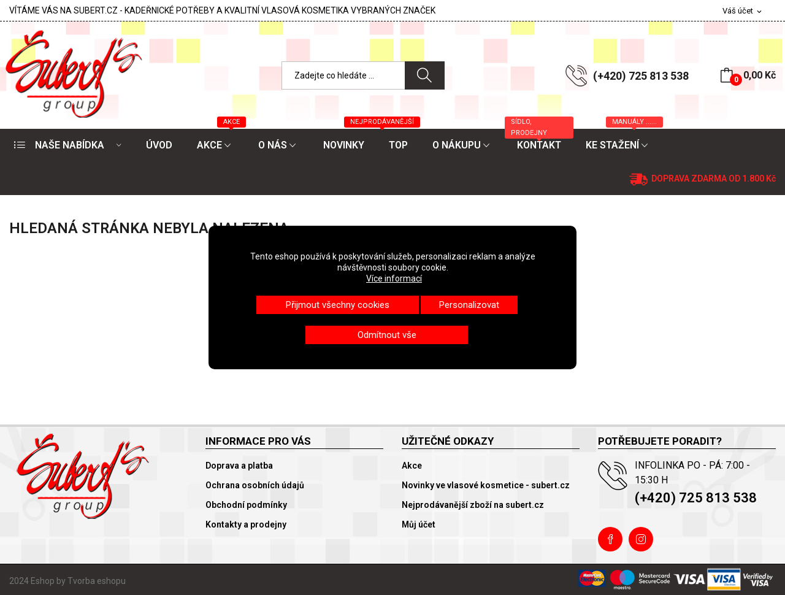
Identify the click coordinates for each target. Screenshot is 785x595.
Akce (412, 465)
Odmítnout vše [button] (387, 334)
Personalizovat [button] (469, 304)
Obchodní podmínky (246, 505)
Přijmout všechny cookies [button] (337, 304)
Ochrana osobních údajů (254, 485)
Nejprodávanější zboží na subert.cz (473, 505)
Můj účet (418, 524)
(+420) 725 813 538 (641, 75)
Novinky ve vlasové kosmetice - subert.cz (486, 485)
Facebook (610, 539)
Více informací (394, 278)
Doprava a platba (239, 465)
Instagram (641, 539)
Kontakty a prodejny (245, 524)
